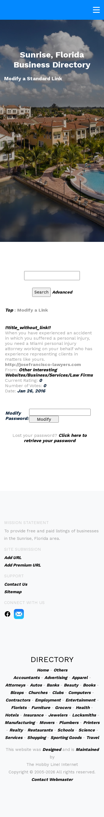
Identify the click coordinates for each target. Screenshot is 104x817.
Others (60, 670)
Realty (16, 730)
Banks (53, 685)
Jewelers (57, 715)
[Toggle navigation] (96, 9)
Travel (92, 737)
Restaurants (40, 730)
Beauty (71, 685)
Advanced (62, 292)
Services (13, 737)
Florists (19, 707)
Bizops (17, 692)
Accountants (26, 677)
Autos (36, 685)
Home (43, 670)
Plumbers (68, 722)
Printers (91, 722)
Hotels (12, 715)
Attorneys (15, 685)
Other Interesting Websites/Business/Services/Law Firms (49, 372)
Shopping (36, 737)
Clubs (58, 692)
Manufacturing (20, 722)
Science (86, 730)
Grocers (63, 707)
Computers (79, 692)
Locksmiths (84, 715)
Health (83, 707)
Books (89, 685)
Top (9, 310)
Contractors (18, 700)
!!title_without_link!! (27, 327)
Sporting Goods (66, 737)
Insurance (33, 715)
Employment (48, 700)
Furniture (40, 707)
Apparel (80, 677)
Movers (46, 722)
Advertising (55, 677)
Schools (65, 730)
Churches (37, 692)
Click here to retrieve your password (55, 438)
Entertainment (80, 700)
